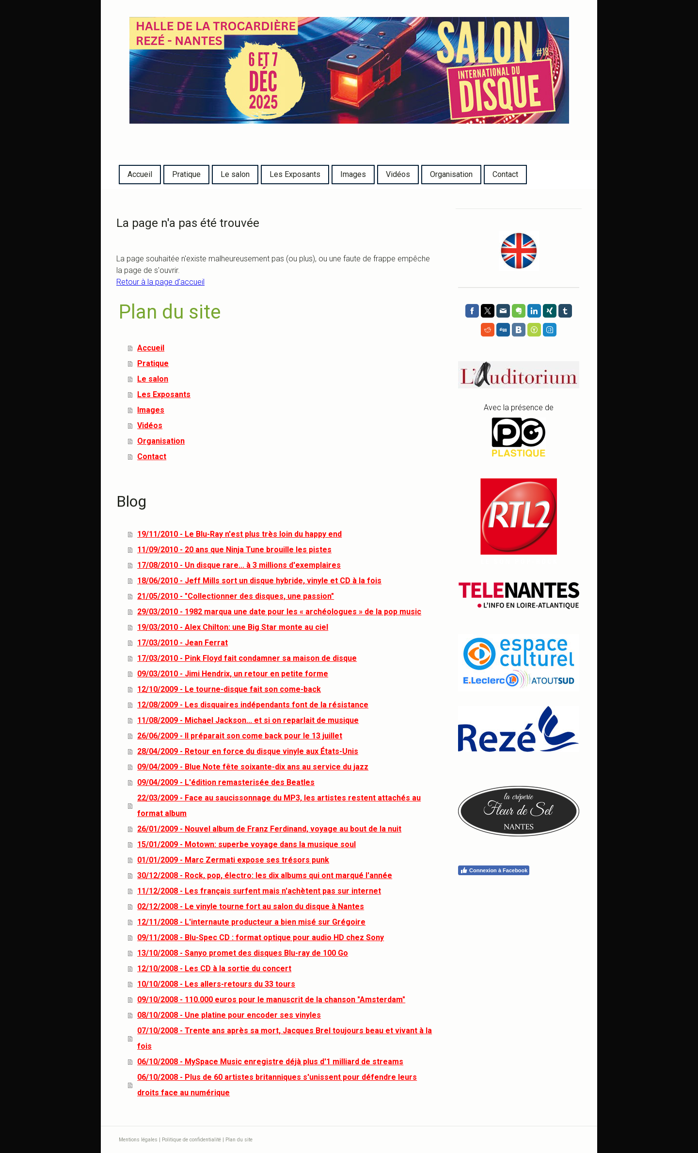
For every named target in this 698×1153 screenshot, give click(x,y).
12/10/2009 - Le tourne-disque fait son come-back (229, 689)
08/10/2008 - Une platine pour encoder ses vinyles (229, 1015)
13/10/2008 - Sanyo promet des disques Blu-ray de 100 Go (242, 953)
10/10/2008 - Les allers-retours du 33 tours (216, 984)
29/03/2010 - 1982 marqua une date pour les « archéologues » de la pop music (279, 611)
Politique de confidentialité (191, 1140)
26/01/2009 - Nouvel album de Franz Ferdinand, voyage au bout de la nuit (269, 828)
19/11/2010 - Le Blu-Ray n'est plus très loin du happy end (239, 534)
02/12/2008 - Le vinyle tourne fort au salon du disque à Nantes (250, 906)
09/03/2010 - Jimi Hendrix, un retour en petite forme (232, 673)
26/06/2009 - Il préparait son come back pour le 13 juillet (239, 735)
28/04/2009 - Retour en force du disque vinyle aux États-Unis (247, 751)
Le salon (235, 174)
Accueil (139, 174)
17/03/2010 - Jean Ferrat (182, 642)
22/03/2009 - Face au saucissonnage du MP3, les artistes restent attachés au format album (279, 805)
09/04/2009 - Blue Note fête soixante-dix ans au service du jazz (252, 766)
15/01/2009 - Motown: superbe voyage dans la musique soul (246, 844)
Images (353, 174)
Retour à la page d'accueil (160, 282)
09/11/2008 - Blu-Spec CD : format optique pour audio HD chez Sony (260, 937)
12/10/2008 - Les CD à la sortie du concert (214, 968)
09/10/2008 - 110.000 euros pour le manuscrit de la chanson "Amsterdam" (271, 999)
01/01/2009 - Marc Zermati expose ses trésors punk (233, 860)
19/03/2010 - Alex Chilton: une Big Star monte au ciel (232, 627)
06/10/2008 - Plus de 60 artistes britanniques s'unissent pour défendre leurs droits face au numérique (277, 1085)
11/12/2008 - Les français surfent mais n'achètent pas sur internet (259, 891)
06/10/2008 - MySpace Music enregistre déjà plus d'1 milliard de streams (270, 1061)
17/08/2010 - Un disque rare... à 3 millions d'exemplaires (239, 565)
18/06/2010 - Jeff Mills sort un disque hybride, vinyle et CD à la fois (259, 580)
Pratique (186, 174)
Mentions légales (138, 1140)
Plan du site (239, 1140)
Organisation (451, 174)
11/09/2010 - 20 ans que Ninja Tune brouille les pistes (234, 549)
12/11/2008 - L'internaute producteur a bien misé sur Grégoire (251, 922)
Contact (505, 174)
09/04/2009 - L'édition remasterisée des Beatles (226, 782)
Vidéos (398, 174)
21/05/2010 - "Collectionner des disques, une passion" (235, 596)
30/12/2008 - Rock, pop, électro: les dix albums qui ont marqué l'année (264, 875)
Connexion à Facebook (493, 870)
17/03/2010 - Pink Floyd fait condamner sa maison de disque (247, 658)
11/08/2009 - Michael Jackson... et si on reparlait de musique (248, 720)
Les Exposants (295, 174)
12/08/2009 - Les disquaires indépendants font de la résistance (252, 704)
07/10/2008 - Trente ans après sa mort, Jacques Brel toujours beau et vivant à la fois (284, 1038)
